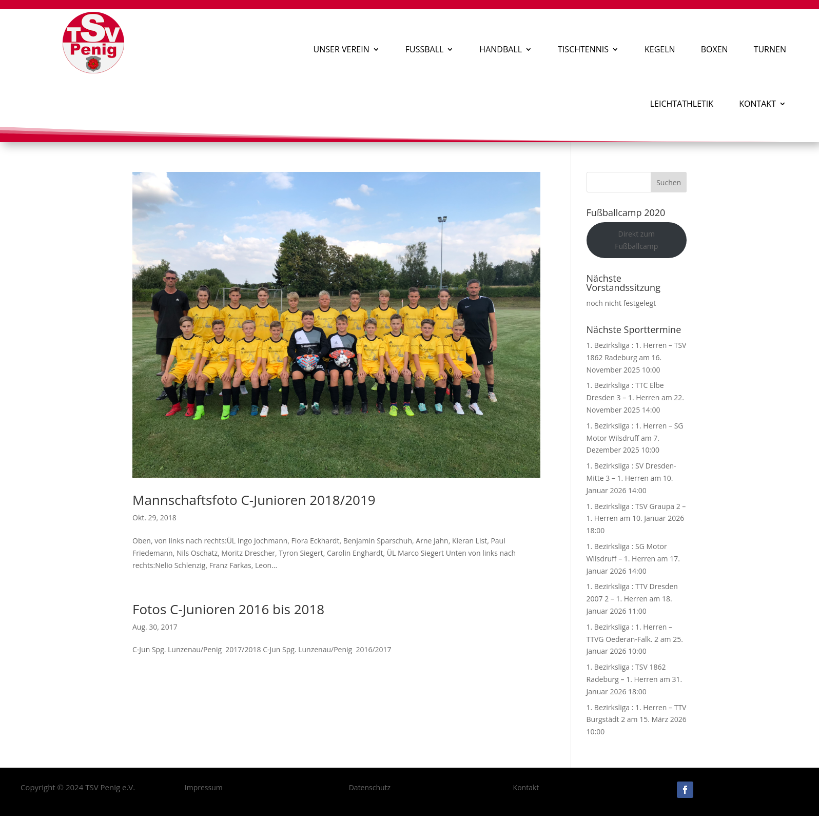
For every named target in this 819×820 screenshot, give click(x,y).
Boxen (714, 49)
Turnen (770, 49)
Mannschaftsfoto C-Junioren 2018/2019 (254, 500)
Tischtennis (583, 49)
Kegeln (660, 49)
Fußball (424, 49)
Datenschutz (370, 787)
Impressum (204, 787)
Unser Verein (341, 49)
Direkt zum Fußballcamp (636, 240)
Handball (500, 49)
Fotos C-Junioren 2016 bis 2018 (228, 609)
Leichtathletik (681, 103)
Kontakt (757, 103)
